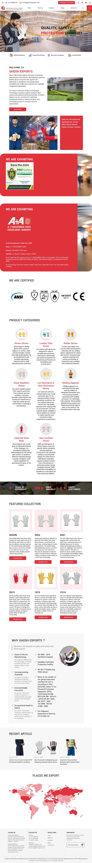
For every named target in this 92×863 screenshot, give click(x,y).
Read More (17, 109)
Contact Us (74, 8)
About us (40, 8)
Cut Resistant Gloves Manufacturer (61, 859)
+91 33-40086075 (33, 837)
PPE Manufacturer (81, 859)
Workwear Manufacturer (38, 859)
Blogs (62, 8)
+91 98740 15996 (33, 840)
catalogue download (66, 2)
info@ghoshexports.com (35, 844)
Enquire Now (17, 558)
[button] (89, 49)
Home (29, 8)
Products (51, 8)
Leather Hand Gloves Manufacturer (17, 859)
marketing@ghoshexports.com (36, 846)
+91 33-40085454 (33, 838)
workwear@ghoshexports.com (36, 848)
